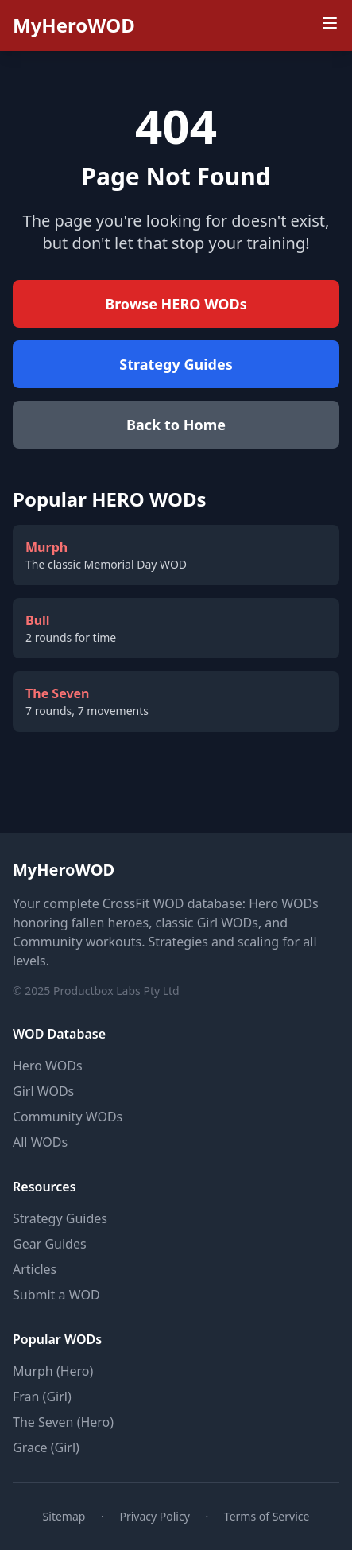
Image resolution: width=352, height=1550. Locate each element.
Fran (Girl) (42, 1396)
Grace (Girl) (46, 1447)
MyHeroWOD (74, 25)
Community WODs (67, 1116)
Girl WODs (43, 1091)
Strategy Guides (175, 364)
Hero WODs (48, 1065)
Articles (34, 1269)
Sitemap (64, 1516)
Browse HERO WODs (176, 303)
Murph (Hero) (53, 1371)
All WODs (40, 1142)
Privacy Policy (154, 1516)
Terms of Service (267, 1516)
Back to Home (176, 424)
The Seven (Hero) (63, 1422)
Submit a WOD (56, 1294)
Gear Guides (50, 1244)
